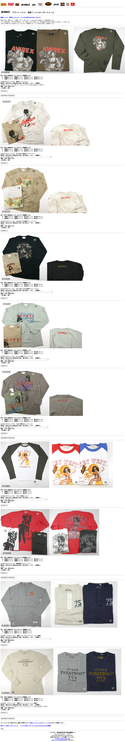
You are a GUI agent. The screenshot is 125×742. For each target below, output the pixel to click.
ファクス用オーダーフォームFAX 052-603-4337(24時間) (35, 725)
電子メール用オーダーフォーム (9, 725)
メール (47, 722)
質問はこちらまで (14, 17)
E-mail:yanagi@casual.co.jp (62, 738)
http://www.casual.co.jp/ (58, 740)
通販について (4, 17)
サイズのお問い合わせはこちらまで (31, 17)
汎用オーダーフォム (35, 722)
